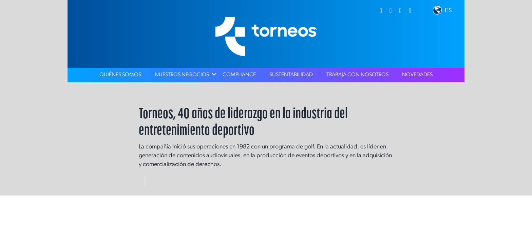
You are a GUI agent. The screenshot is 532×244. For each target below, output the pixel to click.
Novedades (417, 75)
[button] (437, 10)
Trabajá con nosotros (357, 75)
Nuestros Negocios (182, 75)
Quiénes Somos (120, 75)
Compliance (239, 75)
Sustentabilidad (291, 75)
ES (449, 10)
